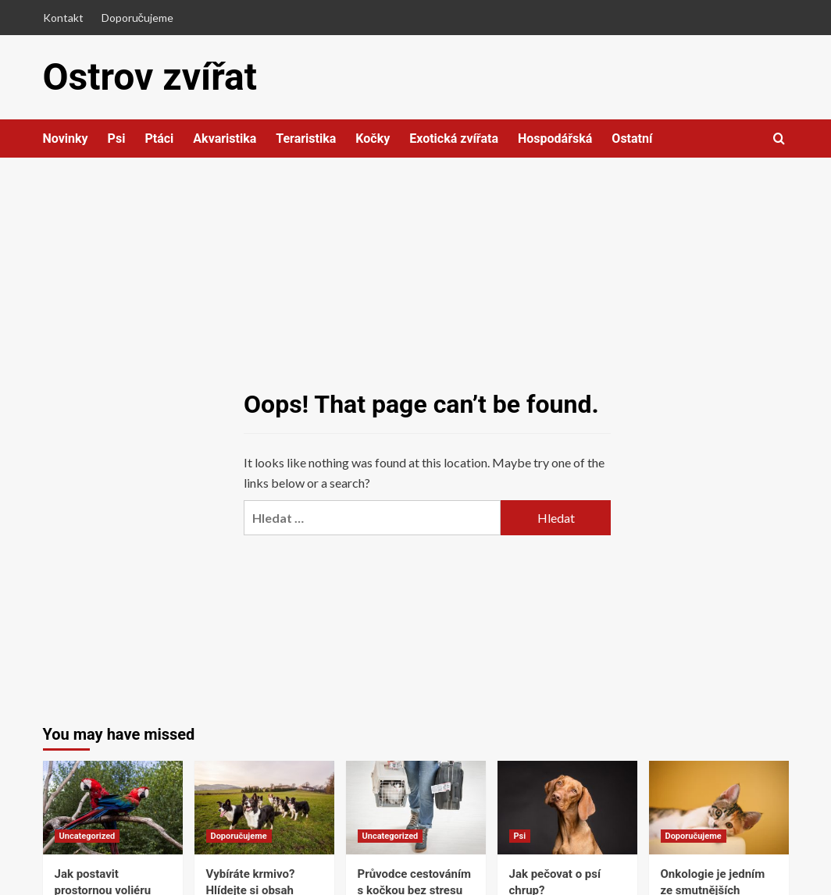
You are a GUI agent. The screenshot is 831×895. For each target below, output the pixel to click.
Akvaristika (224, 138)
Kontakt (63, 17)
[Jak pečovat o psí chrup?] (567, 807)
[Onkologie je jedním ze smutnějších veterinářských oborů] (719, 807)
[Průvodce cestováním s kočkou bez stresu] (416, 807)
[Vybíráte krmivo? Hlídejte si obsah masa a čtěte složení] (264, 807)
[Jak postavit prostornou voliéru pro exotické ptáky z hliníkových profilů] (113, 807)
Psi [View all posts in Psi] (520, 836)
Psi (117, 138)
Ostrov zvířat (150, 77)
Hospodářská (555, 138)
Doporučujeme (137, 17)
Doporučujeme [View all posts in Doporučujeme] (239, 836)
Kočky (372, 138)
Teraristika (306, 138)
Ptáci (158, 138)
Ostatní (632, 138)
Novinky (65, 138)
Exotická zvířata (453, 138)
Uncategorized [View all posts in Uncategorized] (87, 836)
